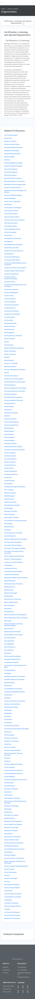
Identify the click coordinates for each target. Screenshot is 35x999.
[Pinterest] (24, 991)
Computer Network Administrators (14, 271)
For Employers (22, 967)
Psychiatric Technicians (11, 789)
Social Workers (8, 852)
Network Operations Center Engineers (15, 614)
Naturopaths (8, 608)
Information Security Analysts (13, 545)
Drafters (6, 372)
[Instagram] (19, 991)
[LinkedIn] (24, 986)
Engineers (7, 416)
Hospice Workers (9, 526)
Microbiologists (8, 596)
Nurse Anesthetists (9, 638)
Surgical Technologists (10, 878)
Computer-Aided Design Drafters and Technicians (15, 285)
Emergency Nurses (9, 403)
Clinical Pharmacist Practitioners (13, 251)
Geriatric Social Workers (11, 474)
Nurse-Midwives (9, 650)
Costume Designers (10, 302)
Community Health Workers (12, 260)
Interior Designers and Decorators (14, 556)
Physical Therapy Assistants (12, 750)
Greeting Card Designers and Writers (14, 486)
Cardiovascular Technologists (12, 207)
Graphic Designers (9, 480)
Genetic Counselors (10, 462)
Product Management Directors (13, 773)
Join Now (5, 973)
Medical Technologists (10, 593)
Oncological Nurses (9, 670)
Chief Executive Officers (11, 210)
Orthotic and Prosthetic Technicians (14, 701)
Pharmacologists (9, 735)
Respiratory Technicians (11, 827)
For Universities (22, 970)
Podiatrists (7, 761)
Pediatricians (8, 713)
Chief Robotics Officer (10, 226)
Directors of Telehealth (11, 363)
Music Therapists (9, 605)
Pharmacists (8, 732)
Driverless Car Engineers (11, 375)
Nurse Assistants (9, 641)
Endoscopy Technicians (11, 413)
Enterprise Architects (10, 419)
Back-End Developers (10, 175)
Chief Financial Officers (11, 213)
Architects (7, 160)
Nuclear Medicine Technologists (13, 634)
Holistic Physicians (9, 514)
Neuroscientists (8, 628)
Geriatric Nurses (9, 468)
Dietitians (7, 357)
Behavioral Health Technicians (13, 178)
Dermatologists (8, 345)
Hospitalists (7, 530)
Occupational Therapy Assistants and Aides (15, 666)
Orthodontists (8, 695)
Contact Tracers (9, 295)
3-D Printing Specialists (11, 135)
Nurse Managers (9, 644)
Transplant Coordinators (11, 903)
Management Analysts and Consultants (16, 577)
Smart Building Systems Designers (14, 849)
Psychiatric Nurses (9, 786)
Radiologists (7, 809)
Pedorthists (7, 716)
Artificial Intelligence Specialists (13, 163)
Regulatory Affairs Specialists (13, 821)
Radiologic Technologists (11, 806)
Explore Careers (13, 9)
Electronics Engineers (10, 394)
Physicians (7, 758)
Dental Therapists (9, 338)
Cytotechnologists (9, 317)
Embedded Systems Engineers (13, 397)
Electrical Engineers (10, 385)
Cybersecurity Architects (11, 311)
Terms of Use (7, 991)
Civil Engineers (8, 241)
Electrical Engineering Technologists (14, 382)
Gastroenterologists (10, 456)
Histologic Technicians (10, 511)
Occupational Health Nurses (12, 659)
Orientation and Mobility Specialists (14, 692)
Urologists (7, 909)
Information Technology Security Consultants (13, 552)
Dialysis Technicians (10, 351)
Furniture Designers (10, 453)
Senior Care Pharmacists (11, 840)
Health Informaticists (10, 502)
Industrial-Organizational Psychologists (15, 539)
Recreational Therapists (11, 815)
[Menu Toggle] (1, 2)
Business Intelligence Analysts (13, 195)
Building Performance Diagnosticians (15, 184)
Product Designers (9, 767)
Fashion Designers (9, 437)
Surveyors (7, 881)
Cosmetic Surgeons (10, 298)
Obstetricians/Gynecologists (12, 656)
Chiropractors (8, 235)
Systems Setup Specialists (12, 887)
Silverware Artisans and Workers (13, 843)
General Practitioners (10, 459)
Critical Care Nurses (10, 308)
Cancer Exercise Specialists (12, 201)
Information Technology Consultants (15, 548)
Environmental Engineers (11, 422)
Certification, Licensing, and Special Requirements (17, 22)
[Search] (33, 3)
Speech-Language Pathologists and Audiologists (14, 862)
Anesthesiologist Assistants (12, 153)
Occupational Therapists (11, 662)
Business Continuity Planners (12, 187)
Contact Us (6, 970)
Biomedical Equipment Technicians (14, 181)
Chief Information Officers (12, 217)
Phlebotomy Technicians (11, 741)
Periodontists (8, 722)
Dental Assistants (9, 329)
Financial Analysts (9, 440)
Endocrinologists (9, 406)
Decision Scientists (9, 326)
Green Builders (8, 483)
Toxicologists (8, 900)
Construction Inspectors (11, 289)
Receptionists (8, 812)
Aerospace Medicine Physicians (13, 147)
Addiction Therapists (10, 141)
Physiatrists (7, 744)
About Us (5, 967)
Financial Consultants (10, 443)
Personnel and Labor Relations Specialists (16, 728)
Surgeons (7, 875)
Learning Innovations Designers (13, 571)
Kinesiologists (8, 565)
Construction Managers (11, 292)
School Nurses (8, 833)
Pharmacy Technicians (11, 738)
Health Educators (9, 499)
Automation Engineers (10, 169)
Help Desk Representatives (12, 505)
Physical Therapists (10, 747)
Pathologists (8, 710)
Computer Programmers (11, 274)
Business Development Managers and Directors (15, 191)
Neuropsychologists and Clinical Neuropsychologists (13, 624)
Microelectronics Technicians (12, 599)
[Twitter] (29, 986)
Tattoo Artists (8, 890)
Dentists (6, 342)
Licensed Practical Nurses (11, 574)
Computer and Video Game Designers (15, 267)
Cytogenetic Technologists (12, 314)
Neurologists (8, 621)
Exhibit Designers (9, 431)
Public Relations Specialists (12, 798)
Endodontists (8, 409)
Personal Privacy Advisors (11, 725)
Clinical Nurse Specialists (11, 247)
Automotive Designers (10, 172)
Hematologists (8, 508)
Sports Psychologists (10, 872)
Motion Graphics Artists (11, 602)
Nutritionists (7, 653)
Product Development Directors (13, 770)
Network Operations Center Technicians (16, 617)
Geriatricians (8, 477)
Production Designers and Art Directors (15, 779)
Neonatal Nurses (9, 611)
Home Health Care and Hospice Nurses (15, 520)
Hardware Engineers (10, 493)
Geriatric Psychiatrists (10, 471)
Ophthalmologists (9, 682)
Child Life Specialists (10, 232)
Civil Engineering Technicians (12, 238)
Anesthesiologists (9, 157)
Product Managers (9, 776)
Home (3, 9)
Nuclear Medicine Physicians (12, 631)
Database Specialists (10, 323)
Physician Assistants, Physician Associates (13, 754)
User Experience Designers (12, 912)
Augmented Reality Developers (13, 166)
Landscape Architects (10, 568)
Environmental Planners (11, 425)
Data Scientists (8, 320)
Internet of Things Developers (13, 559)
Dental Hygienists (9, 332)
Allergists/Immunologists (11, 150)
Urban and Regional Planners (12, 906)
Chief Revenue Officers (11, 223)
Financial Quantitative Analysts (13, 446)
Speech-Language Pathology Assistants (16, 866)
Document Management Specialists (14, 369)
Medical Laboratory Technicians (13, 584)
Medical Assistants (9, 580)
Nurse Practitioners (9, 647)
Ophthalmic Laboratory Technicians (14, 676)
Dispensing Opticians (10, 366)
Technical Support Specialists (12, 894)
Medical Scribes (8, 590)
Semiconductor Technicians (12, 836)
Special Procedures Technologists (14, 858)
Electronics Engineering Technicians (14, 391)
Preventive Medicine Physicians (13, 764)
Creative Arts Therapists (11, 305)
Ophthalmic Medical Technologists (14, 679)
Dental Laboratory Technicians (13, 335)
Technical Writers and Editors (12, 897)
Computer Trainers (9, 281)
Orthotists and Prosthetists (12, 704)
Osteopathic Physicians (11, 707)
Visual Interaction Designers (12, 915)
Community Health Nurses (12, 257)
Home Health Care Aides (11, 517)
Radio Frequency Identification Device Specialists (15, 802)
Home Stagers (8, 523)
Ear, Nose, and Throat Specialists (13, 379)
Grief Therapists (9, 490)
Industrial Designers (10, 536)
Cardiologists (8, 204)
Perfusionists (8, 719)
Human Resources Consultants (13, 533)
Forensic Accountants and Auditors (14, 449)
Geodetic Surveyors (10, 465)
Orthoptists (7, 698)
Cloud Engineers (9, 254)
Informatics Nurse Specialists (12, 542)
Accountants (8, 138)
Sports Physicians (9, 869)
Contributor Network (23, 977)
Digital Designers (9, 360)
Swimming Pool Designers (12, 884)
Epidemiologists (9, 428)
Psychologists (8, 795)
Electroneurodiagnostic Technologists (15, 388)
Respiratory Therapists (11, 830)
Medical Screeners (9, 587)
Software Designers (10, 855)
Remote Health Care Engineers (13, 824)
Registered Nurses (9, 818)
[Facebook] (19, 986)
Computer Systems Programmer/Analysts (11, 277)
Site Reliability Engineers (11, 846)
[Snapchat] (29, 991)
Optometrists (8, 685)
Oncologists (7, 673)
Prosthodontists (9, 782)
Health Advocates (9, 496)
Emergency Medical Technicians (13, 400)
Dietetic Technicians (10, 354)
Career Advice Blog (8, 986)
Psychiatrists (8, 792)
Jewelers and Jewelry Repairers (13, 562)
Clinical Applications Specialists (13, 244)
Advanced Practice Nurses (12, 144)
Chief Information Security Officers (14, 220)
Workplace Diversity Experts (12, 918)
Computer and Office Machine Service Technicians (15, 263)
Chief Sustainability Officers (12, 229)
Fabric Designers (9, 434)
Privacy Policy (7, 989)
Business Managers (10, 198)
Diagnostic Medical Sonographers (14, 348)
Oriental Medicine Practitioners (13, 688)
